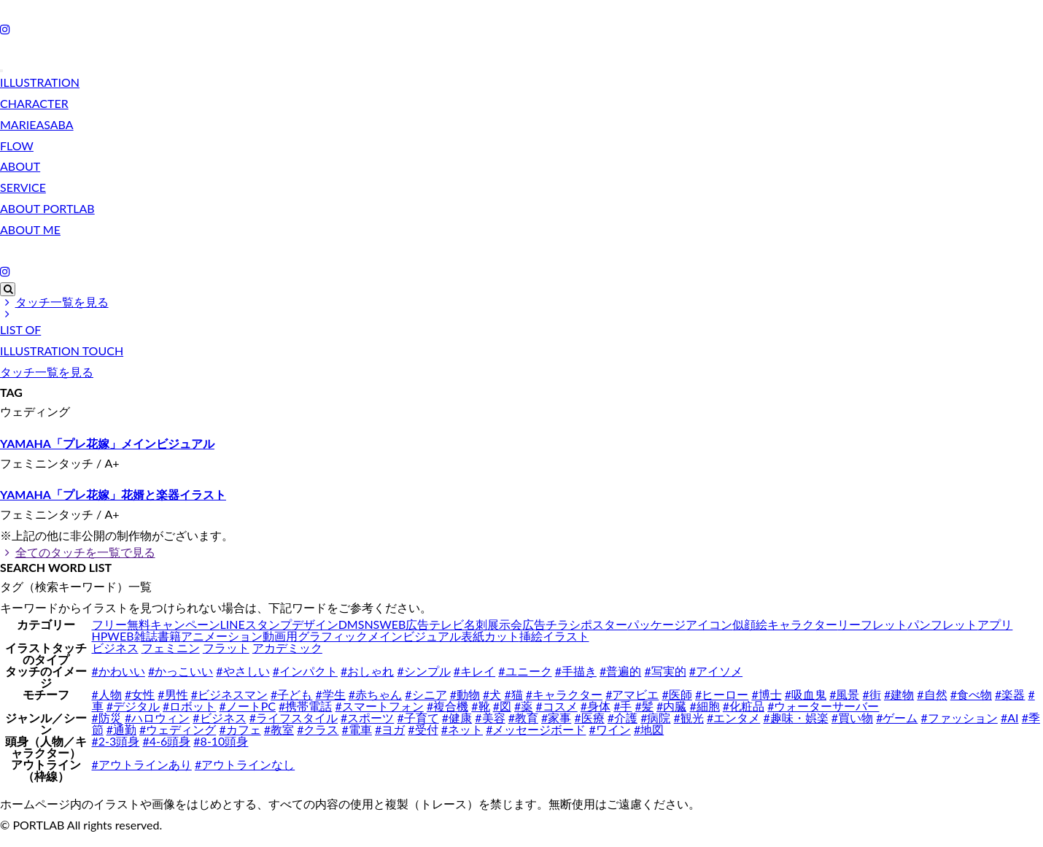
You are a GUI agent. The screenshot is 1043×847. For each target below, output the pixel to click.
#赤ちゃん (375, 694)
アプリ (994, 624)
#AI (1010, 717)
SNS (369, 624)
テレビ (446, 624)
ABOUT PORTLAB (47, 208)
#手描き (576, 671)
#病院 (655, 717)
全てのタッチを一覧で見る (77, 552)
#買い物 (852, 717)
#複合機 (447, 706)
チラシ (563, 624)
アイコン (709, 624)
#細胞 (704, 706)
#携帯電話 (305, 706)
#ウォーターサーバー (823, 706)
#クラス (317, 729)
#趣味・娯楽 (795, 717)
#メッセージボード (536, 729)
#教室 (279, 729)
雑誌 (146, 636)
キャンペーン (185, 624)
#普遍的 (620, 671)
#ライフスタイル (293, 717)
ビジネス (115, 647)
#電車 (357, 729)
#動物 (465, 694)
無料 (138, 624)
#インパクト (305, 671)
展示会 (504, 624)
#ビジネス (219, 717)
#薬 (523, 706)
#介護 (622, 717)
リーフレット (872, 624)
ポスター (604, 624)
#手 (622, 706)
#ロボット (189, 706)
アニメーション (222, 636)
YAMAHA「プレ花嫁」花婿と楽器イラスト (113, 494)
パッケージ (656, 624)
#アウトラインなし (245, 764)
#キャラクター (564, 694)
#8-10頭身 (220, 741)
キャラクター (802, 624)
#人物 (107, 694)
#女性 (140, 694)
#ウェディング (177, 729)
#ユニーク (524, 671)
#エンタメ (733, 717)
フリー (109, 624)
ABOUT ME (30, 229)
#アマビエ (632, 694)
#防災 (107, 717)
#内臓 (671, 706)
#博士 (766, 694)
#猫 (513, 694)
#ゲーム (897, 717)
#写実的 (665, 671)
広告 (534, 624)
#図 (502, 706)
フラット (226, 647)
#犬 (492, 694)
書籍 (169, 636)
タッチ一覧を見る (54, 302)
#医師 (677, 694)
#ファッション (959, 717)
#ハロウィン (157, 717)
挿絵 (531, 636)
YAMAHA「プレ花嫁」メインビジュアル (107, 443)
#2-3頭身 (116, 741)
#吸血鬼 (805, 694)
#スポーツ (367, 717)
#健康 (457, 717)
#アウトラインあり (142, 764)
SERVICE (23, 187)
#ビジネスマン (229, 694)
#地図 (649, 729)
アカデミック (287, 647)
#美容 (490, 717)
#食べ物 (971, 694)
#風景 (844, 694)
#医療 (589, 717)
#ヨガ (390, 729)
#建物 (899, 694)
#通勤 (121, 729)
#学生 (330, 694)
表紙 (472, 636)
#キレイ (474, 671)
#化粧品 (743, 706)
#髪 (644, 706)
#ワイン (610, 729)
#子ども (291, 694)
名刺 (475, 624)
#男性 (172, 694)
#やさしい (242, 671)
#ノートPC (247, 706)
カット (501, 636)
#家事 (556, 717)
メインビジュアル (414, 636)
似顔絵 (749, 624)
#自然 (932, 694)
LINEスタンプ (256, 624)
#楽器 (1010, 694)
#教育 (523, 717)
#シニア (425, 694)
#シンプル (423, 671)
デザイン (315, 624)
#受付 (423, 729)
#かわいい (118, 671)
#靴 (480, 706)
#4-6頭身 (166, 741)
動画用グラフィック (315, 636)
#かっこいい (180, 671)
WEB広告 (404, 624)
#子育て (417, 717)
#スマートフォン (379, 706)
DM (348, 624)
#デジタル (133, 706)
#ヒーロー (721, 694)
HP (100, 636)
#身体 (595, 706)
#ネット (462, 729)
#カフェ (239, 729)
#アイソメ (715, 671)
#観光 (689, 717)
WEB (120, 636)
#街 (872, 694)
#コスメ (556, 706)
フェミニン (170, 647)
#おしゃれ (367, 671)
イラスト (566, 636)
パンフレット (942, 624)
